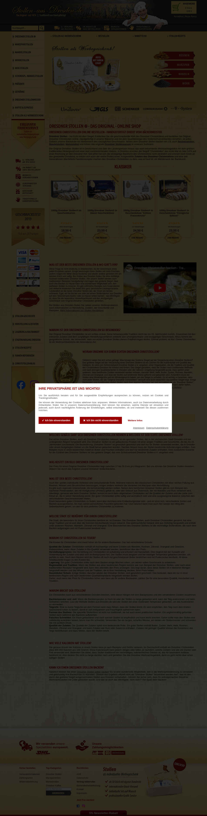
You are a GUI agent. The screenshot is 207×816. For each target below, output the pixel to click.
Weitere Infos (135, 420)
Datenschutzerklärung (157, 428)
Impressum (138, 428)
